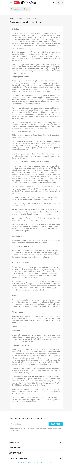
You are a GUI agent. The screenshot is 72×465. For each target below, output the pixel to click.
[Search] (20, 9)
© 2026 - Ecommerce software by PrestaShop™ (36, 462)
